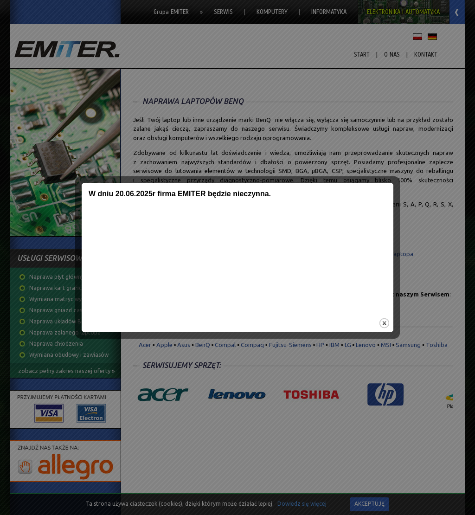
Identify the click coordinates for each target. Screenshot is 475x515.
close (384, 322)
